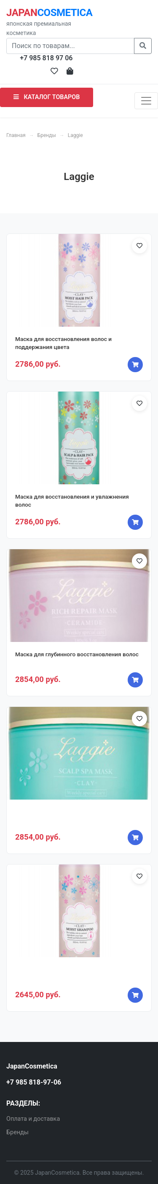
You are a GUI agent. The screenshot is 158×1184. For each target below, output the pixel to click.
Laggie (75, 135)
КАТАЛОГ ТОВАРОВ (46, 97)
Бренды (46, 135)
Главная (16, 135)
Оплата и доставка (33, 1118)
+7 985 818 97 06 (46, 58)
